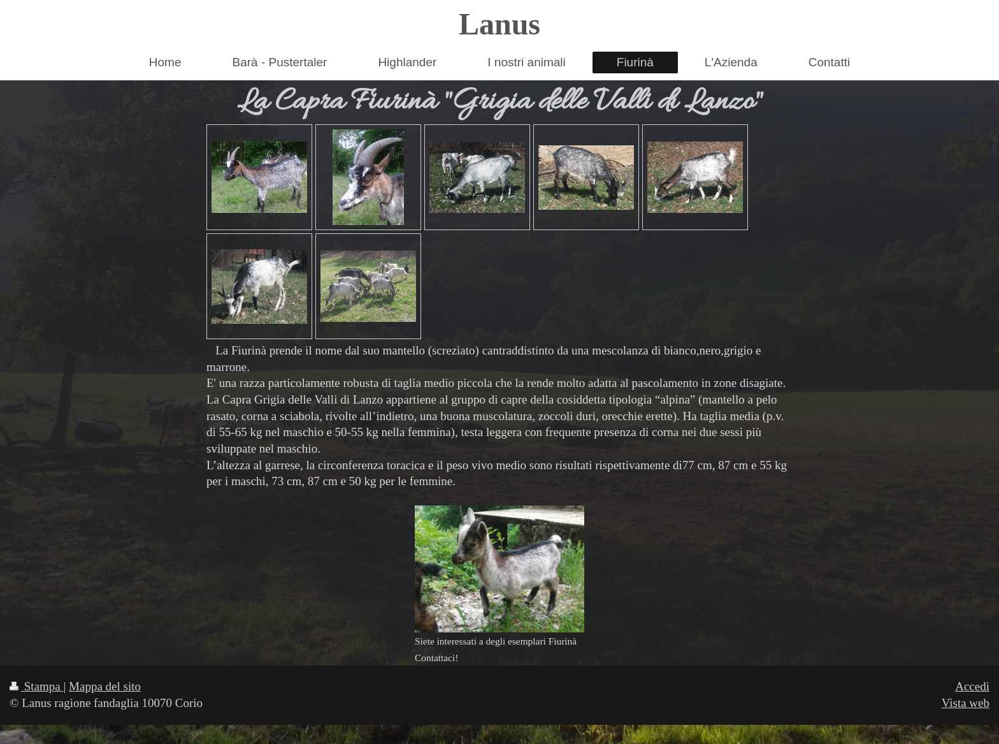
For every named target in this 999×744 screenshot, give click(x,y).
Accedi (972, 686)
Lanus (499, 24)
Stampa (37, 686)
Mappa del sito (105, 686)
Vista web (965, 703)
